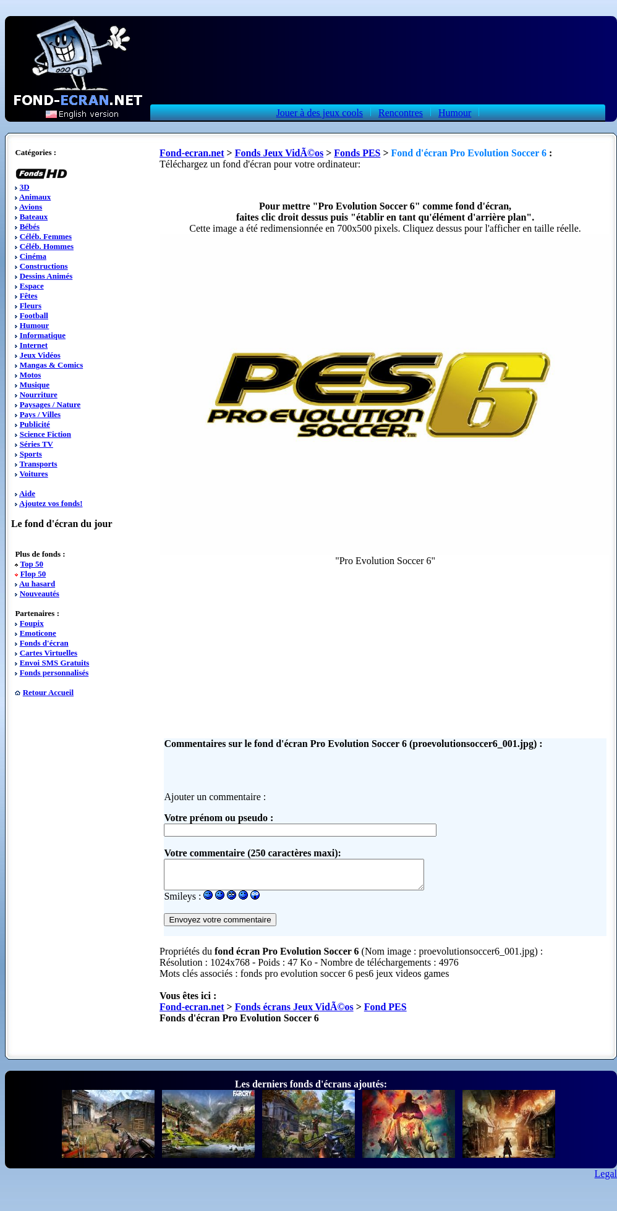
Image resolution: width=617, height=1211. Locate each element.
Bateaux (34, 216)
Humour (454, 113)
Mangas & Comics (51, 364)
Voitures (33, 473)
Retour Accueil (48, 692)
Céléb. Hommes (47, 246)
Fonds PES (357, 153)
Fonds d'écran (44, 643)
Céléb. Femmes (46, 236)
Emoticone (38, 633)
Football (34, 315)
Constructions (44, 266)
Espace (32, 285)
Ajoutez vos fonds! (51, 503)
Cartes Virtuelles (49, 652)
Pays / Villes (40, 414)
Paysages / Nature (50, 404)
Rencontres (400, 113)
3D (25, 187)
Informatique (43, 335)
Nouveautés (39, 593)
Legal (606, 1179)
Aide (27, 493)
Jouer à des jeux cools (319, 113)
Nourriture (38, 394)
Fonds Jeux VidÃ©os (279, 153)
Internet (34, 345)
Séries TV (36, 444)
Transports (38, 463)
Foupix (32, 623)
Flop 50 (33, 573)
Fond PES (385, 1012)
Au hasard (37, 583)
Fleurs (30, 305)
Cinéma (33, 256)
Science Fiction (45, 434)
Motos (30, 374)
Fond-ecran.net (192, 153)
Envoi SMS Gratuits (55, 662)
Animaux (35, 196)
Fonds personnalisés (54, 672)
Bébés (30, 226)
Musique (34, 384)
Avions (30, 206)
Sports (31, 453)
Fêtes (29, 295)
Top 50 (31, 563)
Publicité (35, 424)
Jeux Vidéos (40, 355)
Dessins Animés (46, 276)
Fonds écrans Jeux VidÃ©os (294, 1012)
